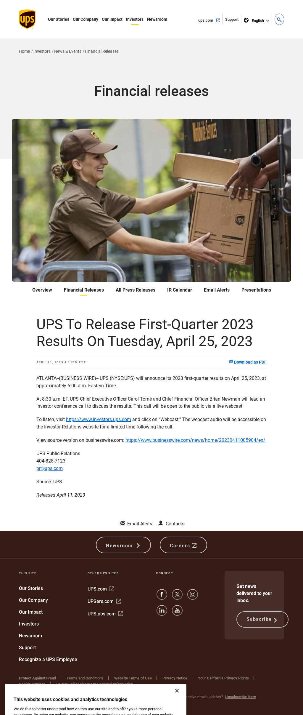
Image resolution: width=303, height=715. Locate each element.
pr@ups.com (49, 468)
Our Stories (58, 19)
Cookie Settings (32, 684)
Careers (183, 545)
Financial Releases (84, 290)
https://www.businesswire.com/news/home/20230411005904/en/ (195, 440)
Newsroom (157, 19)
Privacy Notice (174, 678)
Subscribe (262, 619)
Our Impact (112, 19)
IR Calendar (179, 290)
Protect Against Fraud (37, 678)
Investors (135, 19)
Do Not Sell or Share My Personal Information (94, 684)
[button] (279, 19)
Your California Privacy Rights (223, 678)
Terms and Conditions (85, 678)
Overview (42, 290)
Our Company (85, 19)
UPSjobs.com (105, 614)
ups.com (210, 20)
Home (24, 51)
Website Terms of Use (133, 678)
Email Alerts (217, 290)
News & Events (67, 51)
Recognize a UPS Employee (48, 659)
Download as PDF (248, 362)
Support (233, 21)
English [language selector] (254, 19)
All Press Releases (135, 290)
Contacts (175, 524)
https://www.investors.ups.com (98, 419)
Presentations (256, 290)
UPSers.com (104, 601)
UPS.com (101, 589)
